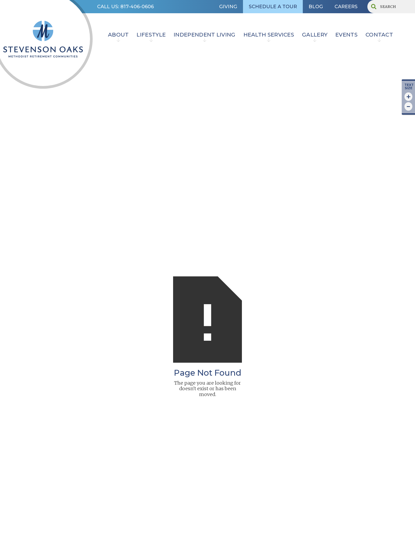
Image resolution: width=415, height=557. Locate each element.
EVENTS (346, 35)
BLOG (316, 7)
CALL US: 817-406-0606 (125, 7)
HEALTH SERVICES (268, 35)
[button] (118, 35)
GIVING (228, 7)
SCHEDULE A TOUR (273, 7)
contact (379, 35)
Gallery (314, 35)
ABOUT (118, 35)
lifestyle (151, 35)
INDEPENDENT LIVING (204, 35)
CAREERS (346, 7)
